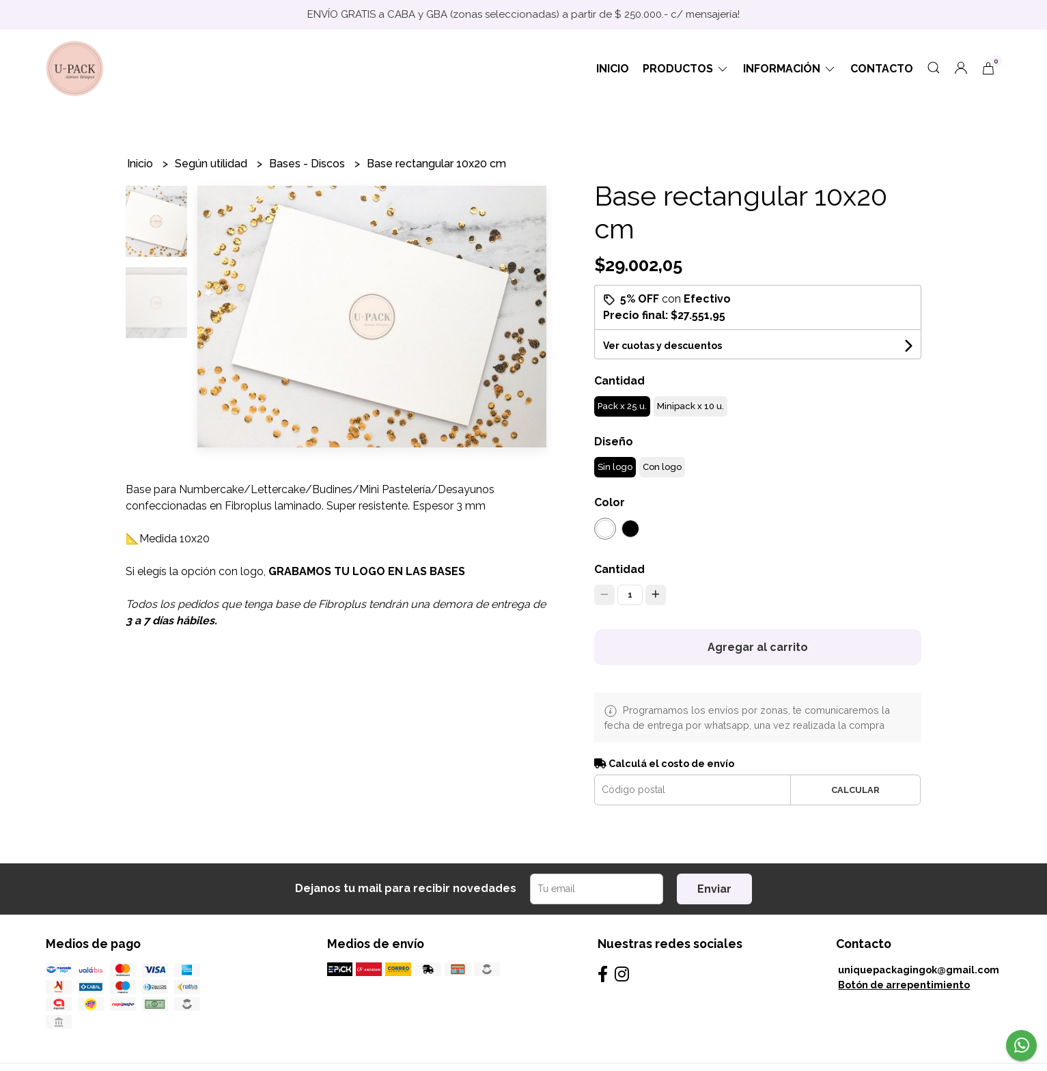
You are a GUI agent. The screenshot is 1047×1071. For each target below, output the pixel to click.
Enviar (714, 888)
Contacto (881, 68)
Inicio (612, 68)
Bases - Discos (308, 163)
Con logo (662, 467)
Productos (686, 68)
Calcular (855, 790)
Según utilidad (212, 163)
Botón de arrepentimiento (904, 984)
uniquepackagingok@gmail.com (918, 969)
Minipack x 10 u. (690, 406)
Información (790, 68)
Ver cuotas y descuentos (662, 345)
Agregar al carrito (758, 647)
